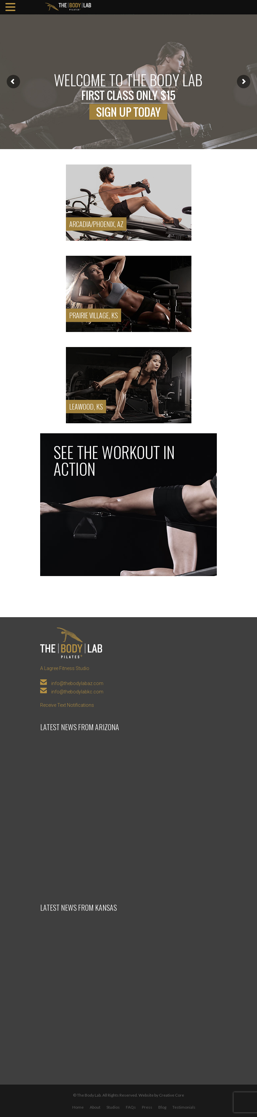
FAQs (131, 1107)
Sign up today (128, 112)
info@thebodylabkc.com (77, 691)
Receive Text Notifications (67, 705)
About (95, 1107)
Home (78, 1107)
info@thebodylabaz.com (77, 683)
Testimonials (183, 1107)
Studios (113, 1107)
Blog (162, 1107)
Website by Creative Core (161, 1095)
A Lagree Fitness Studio (64, 668)
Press (147, 1107)
